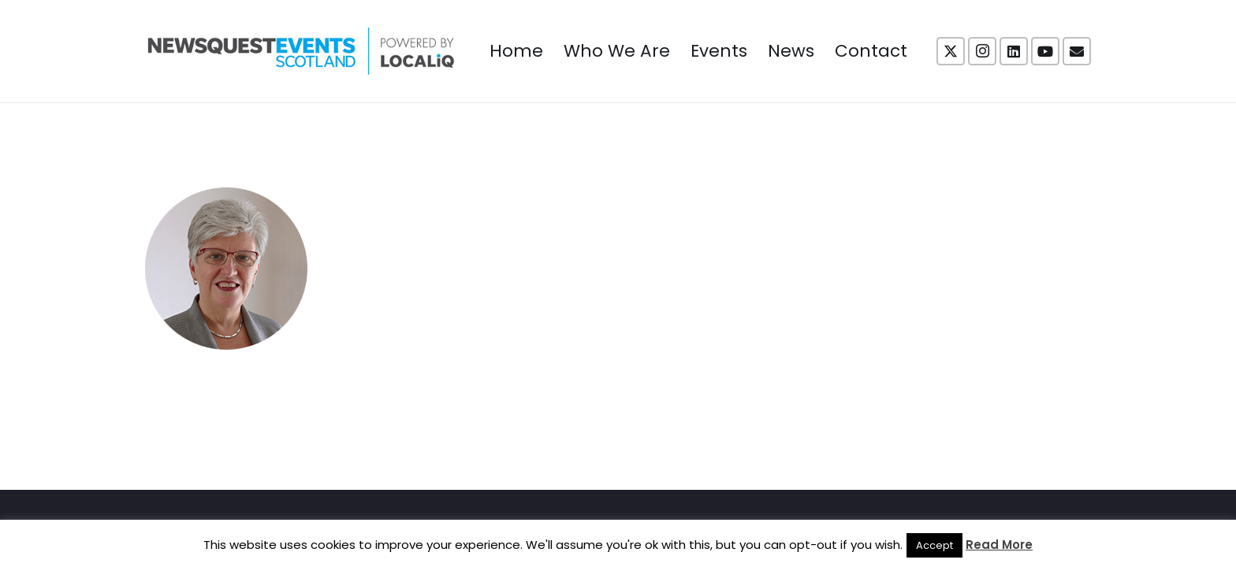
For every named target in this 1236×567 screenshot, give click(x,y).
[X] (950, 51)
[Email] (1077, 51)
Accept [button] (934, 545)
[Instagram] (982, 51)
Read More (999, 544)
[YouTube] (1045, 51)
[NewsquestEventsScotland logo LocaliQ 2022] (301, 51)
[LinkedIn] (1014, 51)
